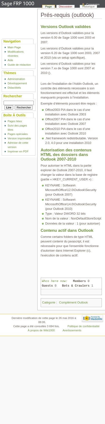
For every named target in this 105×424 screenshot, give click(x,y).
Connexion (92, 4)
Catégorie (48, 302)
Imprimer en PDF (17, 151)
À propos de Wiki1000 (41, 330)
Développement (17, 83)
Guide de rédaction (19, 64)
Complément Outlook (73, 302)
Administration (16, 79)
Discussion (65, 6)
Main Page (14, 47)
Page (48, 6)
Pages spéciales (17, 134)
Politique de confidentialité (83, 326)
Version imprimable (19, 138)
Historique (88, 6)
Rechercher (12, 96)
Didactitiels (14, 87)
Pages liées (14, 121)
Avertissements (72, 330)
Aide (10, 60)
